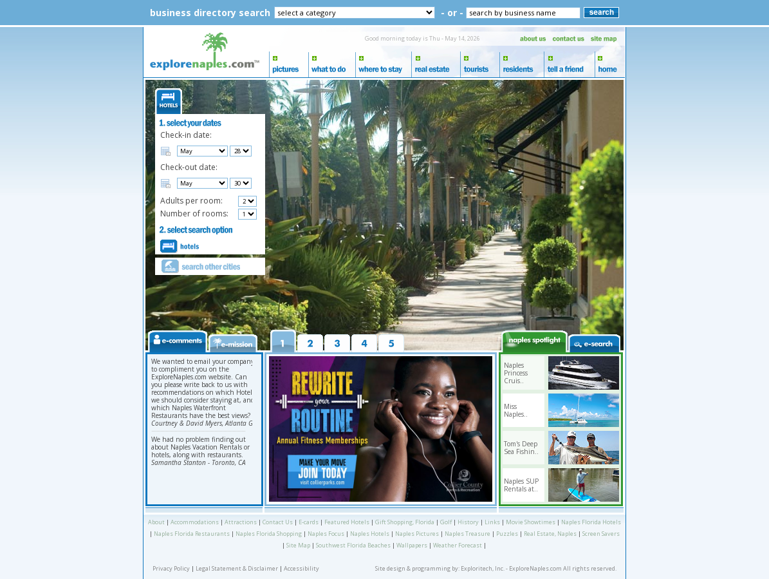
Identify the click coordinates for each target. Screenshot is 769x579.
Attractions (241, 522)
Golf (446, 522)
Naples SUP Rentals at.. (521, 485)
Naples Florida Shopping (269, 533)
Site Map (298, 545)
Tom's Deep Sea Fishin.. (521, 447)
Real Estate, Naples (550, 533)
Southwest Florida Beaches (353, 545)
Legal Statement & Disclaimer (237, 568)
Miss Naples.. (516, 410)
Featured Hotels (346, 522)
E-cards (309, 522)
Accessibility (301, 568)
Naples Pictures (417, 533)
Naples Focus (326, 533)
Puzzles (507, 533)
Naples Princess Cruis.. (516, 373)
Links (492, 522)
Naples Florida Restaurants (192, 533)
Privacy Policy (171, 568)
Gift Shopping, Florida (404, 522)
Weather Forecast (457, 545)
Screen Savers (601, 533)
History (468, 522)
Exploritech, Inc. (483, 568)
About (156, 522)
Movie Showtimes (530, 522)
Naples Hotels (369, 533)
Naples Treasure (467, 533)
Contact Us (278, 522)
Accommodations (195, 522)
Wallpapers (411, 545)
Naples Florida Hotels (591, 522)
